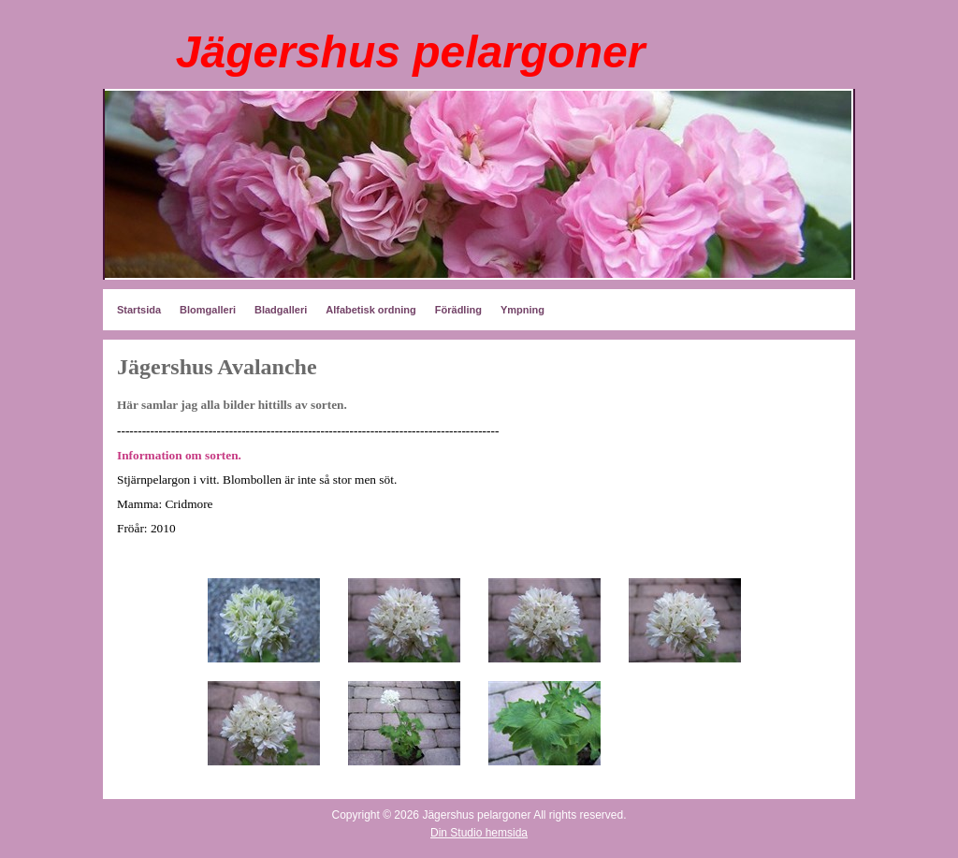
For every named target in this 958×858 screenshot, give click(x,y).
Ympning (522, 309)
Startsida (139, 309)
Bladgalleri (280, 309)
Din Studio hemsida (479, 832)
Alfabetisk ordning (371, 309)
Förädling (458, 309)
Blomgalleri (208, 309)
